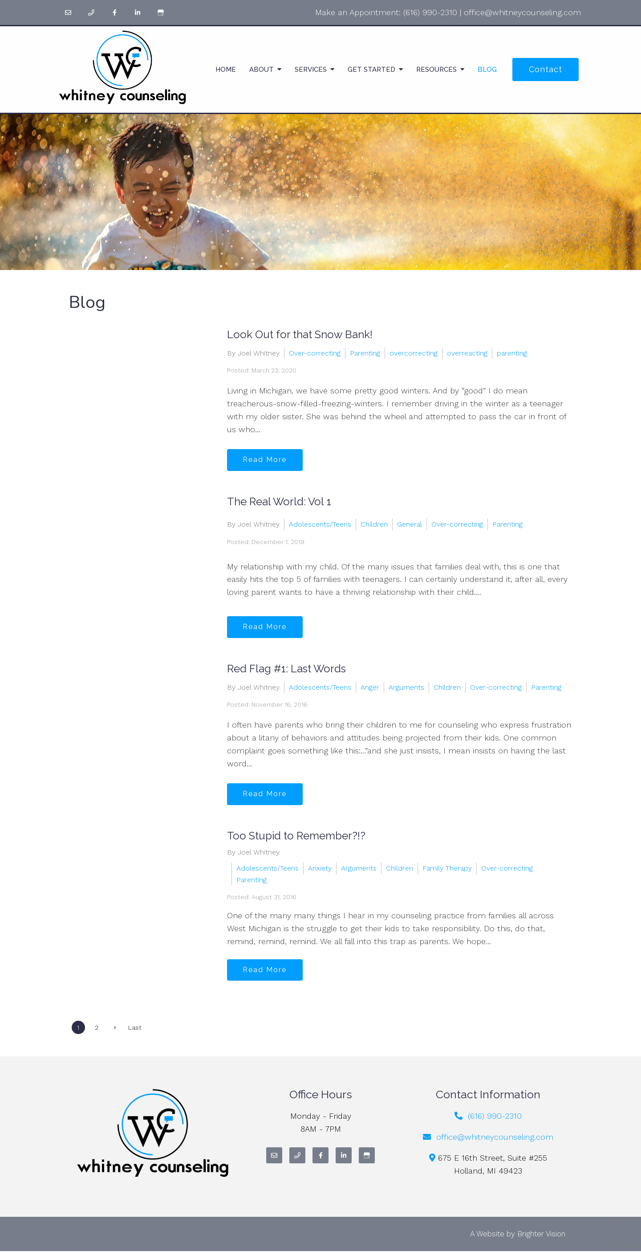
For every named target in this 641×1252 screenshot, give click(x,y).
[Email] (68, 12)
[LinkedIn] (138, 12)
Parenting (365, 352)
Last (136, 1027)
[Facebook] (114, 12)
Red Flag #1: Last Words (286, 668)
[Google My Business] (161, 12)
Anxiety (320, 868)
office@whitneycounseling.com (522, 12)
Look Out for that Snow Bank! (300, 334)
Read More (265, 459)
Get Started (371, 69)
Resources (436, 69)
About (261, 69)
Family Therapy (447, 868)
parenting (512, 352)
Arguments (406, 687)
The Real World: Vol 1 (279, 501)
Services (311, 69)
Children (374, 524)
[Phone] (91, 12)
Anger (370, 687)
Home (225, 69)
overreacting (467, 352)
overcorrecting (413, 352)
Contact (545, 69)
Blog (487, 69)
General (409, 524)
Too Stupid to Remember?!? (296, 835)
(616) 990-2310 (430, 12)
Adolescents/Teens (320, 524)
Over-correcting (315, 352)
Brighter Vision (541, 1234)
